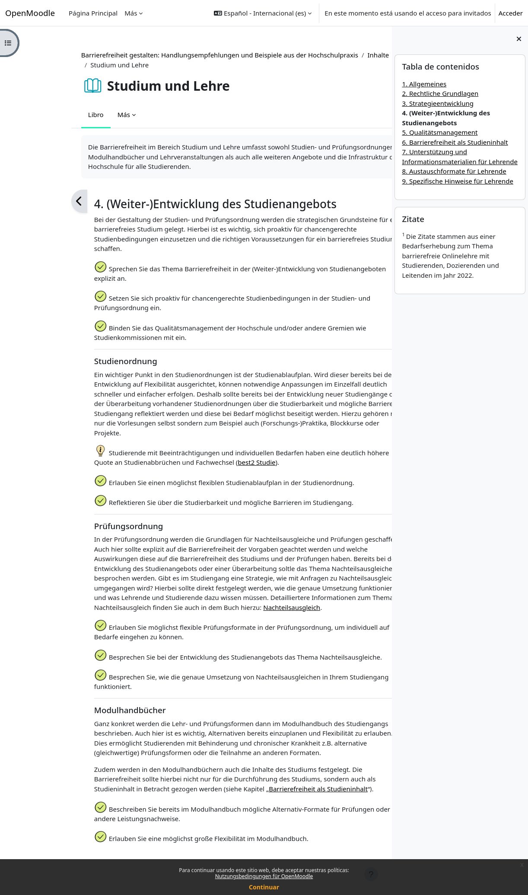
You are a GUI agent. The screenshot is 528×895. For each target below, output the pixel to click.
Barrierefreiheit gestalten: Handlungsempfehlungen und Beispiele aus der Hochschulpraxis (172, 55)
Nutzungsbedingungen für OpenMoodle (264, 876)
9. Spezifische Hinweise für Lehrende (457, 181)
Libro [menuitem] (48, 114)
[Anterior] (32, 201)
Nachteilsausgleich (244, 607)
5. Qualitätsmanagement (439, 132)
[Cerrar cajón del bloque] (519, 39)
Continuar (264, 887)
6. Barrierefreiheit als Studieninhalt (455, 142)
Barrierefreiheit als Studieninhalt (270, 788)
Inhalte (330, 55)
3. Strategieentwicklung (438, 103)
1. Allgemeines (424, 83)
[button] (262, 13)
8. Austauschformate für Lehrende (454, 171)
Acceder (511, 13)
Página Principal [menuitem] (93, 13)
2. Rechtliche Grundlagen (440, 93)
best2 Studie (209, 462)
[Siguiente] (374, 201)
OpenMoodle (30, 12)
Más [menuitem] (130, 13)
